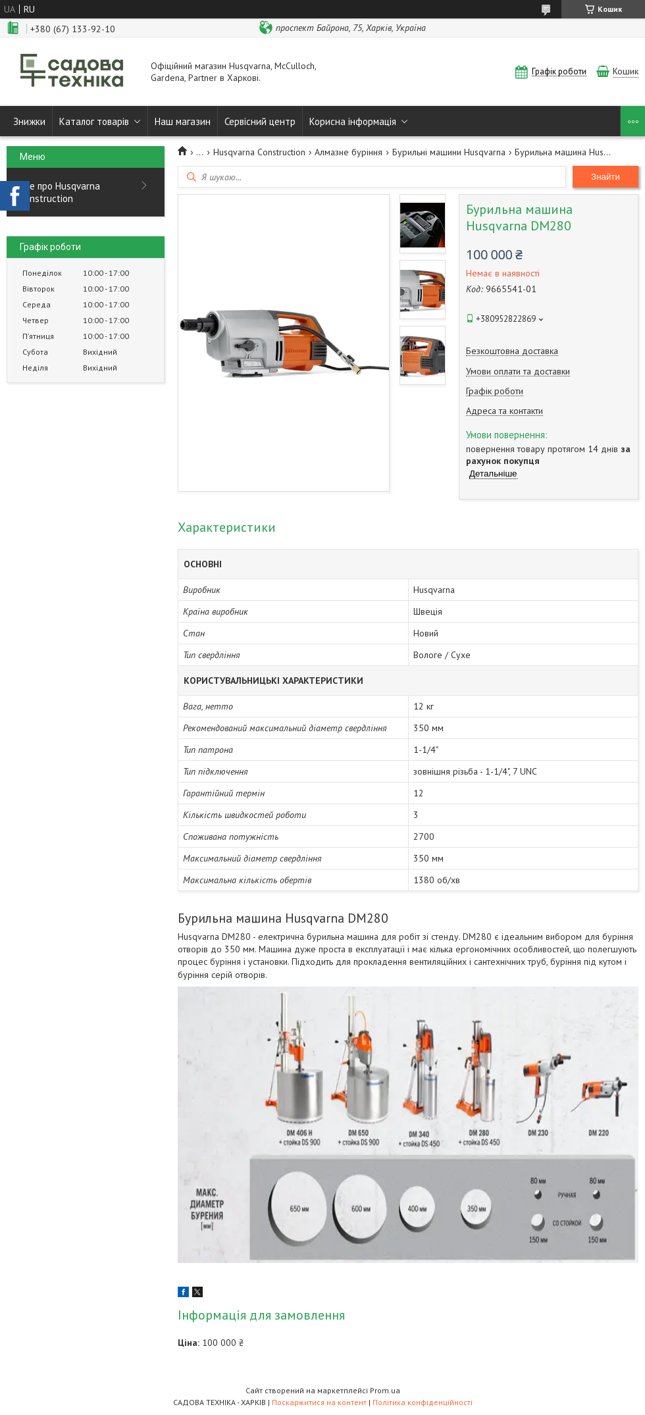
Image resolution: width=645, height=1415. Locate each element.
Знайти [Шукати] (605, 177)
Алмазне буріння (348, 152)
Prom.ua (385, 1390)
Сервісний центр (260, 121)
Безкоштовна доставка (512, 351)
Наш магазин (183, 121)
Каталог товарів (94, 121)
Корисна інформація (352, 121)
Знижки (29, 121)
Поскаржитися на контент (319, 1402)
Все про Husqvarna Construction (60, 192)
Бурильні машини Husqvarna (448, 152)
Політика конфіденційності (423, 1402)
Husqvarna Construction (259, 152)
